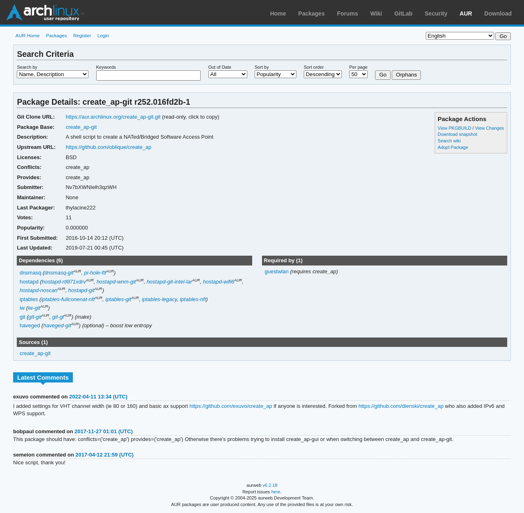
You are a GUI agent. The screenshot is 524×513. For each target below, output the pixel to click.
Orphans (406, 75)
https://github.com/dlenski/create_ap (401, 406)
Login (103, 35)
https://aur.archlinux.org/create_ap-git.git (113, 117)
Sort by (262, 67)
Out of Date (219, 67)
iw (22, 308)
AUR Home (28, 35)
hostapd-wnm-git (116, 282)
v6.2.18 (270, 485)
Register (82, 35)
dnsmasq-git (59, 273)
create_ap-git (81, 127)
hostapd (29, 282)
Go (382, 75)
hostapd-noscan (38, 290)
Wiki (376, 13)
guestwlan (277, 271)
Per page (358, 67)
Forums (347, 13)
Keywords (106, 67)
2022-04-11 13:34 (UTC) (98, 397)
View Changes (489, 128)
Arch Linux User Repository (45, 12)
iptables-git (118, 299)
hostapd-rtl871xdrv (64, 282)
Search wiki (449, 140)
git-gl (58, 317)
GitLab (403, 13)
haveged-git (57, 325)
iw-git (34, 308)
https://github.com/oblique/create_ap (108, 147)
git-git (35, 317)
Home (278, 13)
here (275, 491)
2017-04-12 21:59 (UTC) (104, 455)
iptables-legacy (159, 299)
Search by (27, 67)
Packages (311, 13)
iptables (29, 299)
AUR (466, 13)
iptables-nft (193, 299)
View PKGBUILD (455, 128)
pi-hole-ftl (95, 273)
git (22, 317)
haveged (30, 325)
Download (498, 13)
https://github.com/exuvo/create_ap (231, 406)
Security (436, 13)
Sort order (314, 67)
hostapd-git (81, 290)
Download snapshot (457, 134)
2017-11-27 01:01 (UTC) (104, 431)
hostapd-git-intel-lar (169, 282)
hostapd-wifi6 (219, 282)
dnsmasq (30, 273)
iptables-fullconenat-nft (68, 299)
